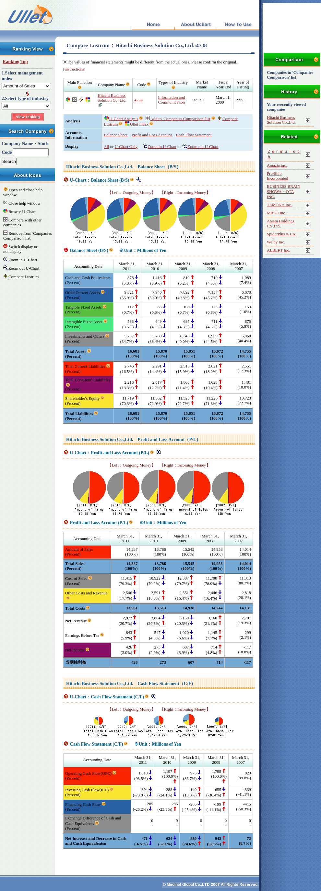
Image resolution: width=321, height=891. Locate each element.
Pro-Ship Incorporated (277, 176)
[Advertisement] (292, 27)
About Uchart (195, 24)
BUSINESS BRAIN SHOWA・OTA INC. (283, 191)
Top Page (153, 24)
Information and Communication (171, 100)
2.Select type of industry (25, 98)
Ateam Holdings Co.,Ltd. (280, 223)
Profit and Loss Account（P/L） (169, 439)
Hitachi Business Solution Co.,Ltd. (112, 98)
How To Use (238, 24)
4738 (138, 100)
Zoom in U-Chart (159, 146)
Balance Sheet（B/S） (159, 166)
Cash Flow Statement (193, 135)
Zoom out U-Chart (200, 146)
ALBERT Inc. (278, 250)
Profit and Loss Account (152, 135)
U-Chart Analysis (121, 119)
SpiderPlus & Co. (281, 234)
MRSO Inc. (276, 213)
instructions (74, 69)
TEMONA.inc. (279, 205)
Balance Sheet (115, 135)
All (106, 146)
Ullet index (137, 124)
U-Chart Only (126, 146)
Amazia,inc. (277, 165)
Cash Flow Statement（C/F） (167, 683)
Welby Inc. (276, 242)
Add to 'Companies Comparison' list (178, 119)
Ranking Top (15, 61)
